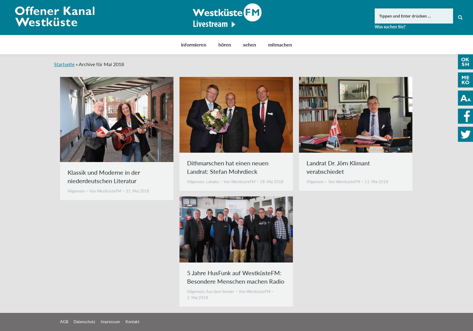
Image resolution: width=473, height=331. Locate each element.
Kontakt (132, 321)
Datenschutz (84, 321)
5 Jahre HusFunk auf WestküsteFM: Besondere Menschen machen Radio (235, 277)
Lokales (212, 181)
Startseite (64, 64)
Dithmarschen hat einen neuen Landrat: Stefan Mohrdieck (227, 167)
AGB (64, 321)
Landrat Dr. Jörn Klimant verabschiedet (338, 167)
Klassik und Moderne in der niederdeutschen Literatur (104, 176)
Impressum (110, 321)
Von (105, 191)
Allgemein (76, 191)
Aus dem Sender (220, 291)
